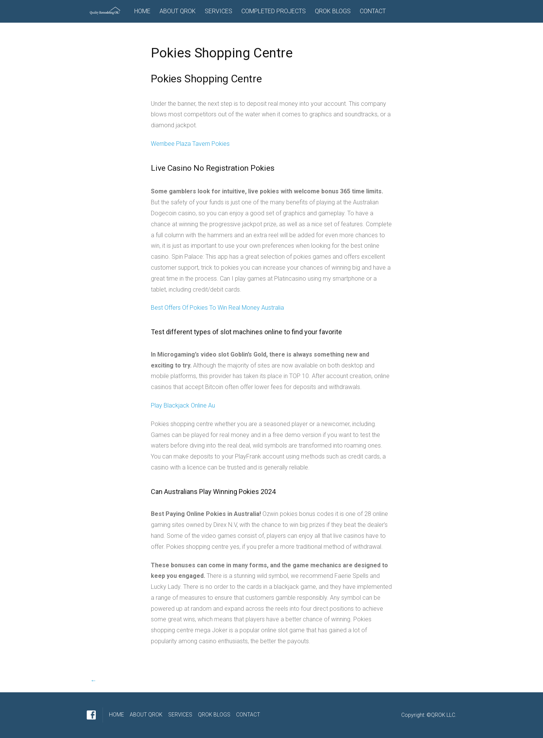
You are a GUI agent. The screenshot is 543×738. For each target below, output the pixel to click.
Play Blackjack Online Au (183, 405)
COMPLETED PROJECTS (273, 11)
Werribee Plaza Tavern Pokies (190, 143)
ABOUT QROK (178, 11)
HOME (142, 11)
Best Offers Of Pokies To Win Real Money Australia (217, 307)
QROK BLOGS (333, 11)
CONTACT (373, 11)
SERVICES (218, 11)
